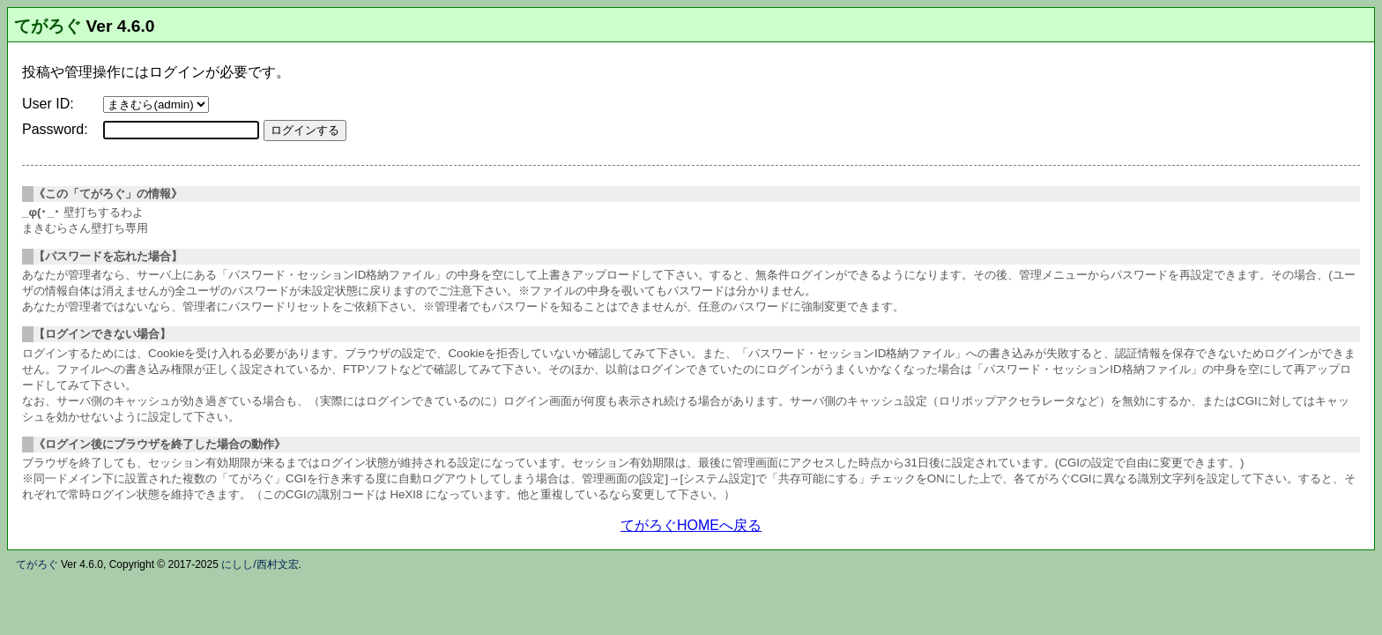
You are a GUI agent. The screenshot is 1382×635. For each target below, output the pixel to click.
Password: (55, 129)
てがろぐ (47, 26)
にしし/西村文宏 (259, 564)
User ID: (48, 103)
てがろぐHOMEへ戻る (691, 525)
